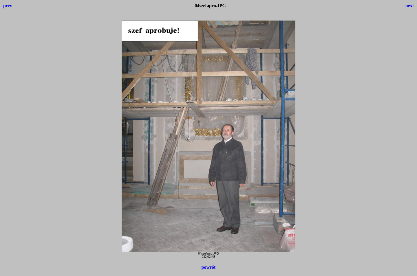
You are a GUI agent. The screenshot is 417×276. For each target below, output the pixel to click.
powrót (209, 267)
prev (7, 5)
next (409, 5)
